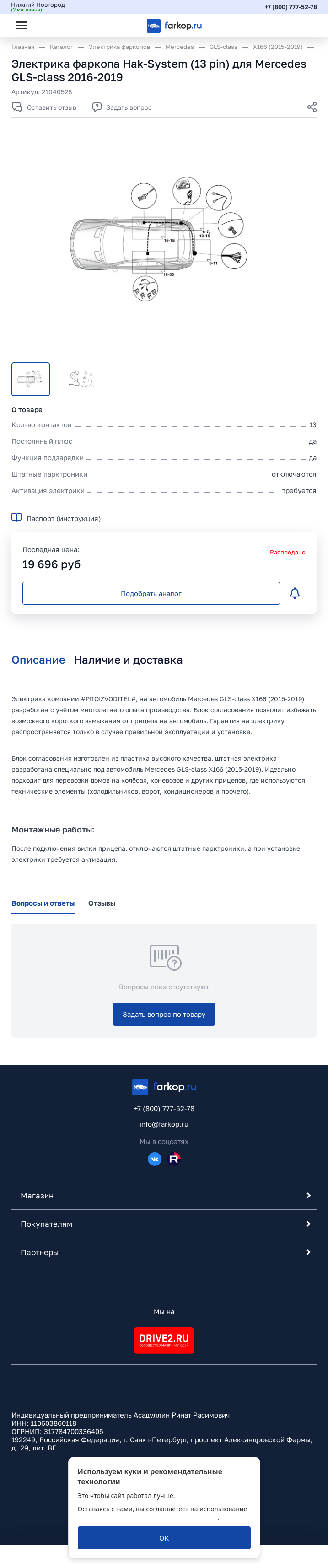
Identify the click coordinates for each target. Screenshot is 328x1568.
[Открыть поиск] (46, 25)
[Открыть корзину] (302, 25)
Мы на (164, 1311)
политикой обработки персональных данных (148, 1517)
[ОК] (164, 1537)
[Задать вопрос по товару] (164, 1014)
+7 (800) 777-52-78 (290, 7)
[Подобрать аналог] (151, 593)
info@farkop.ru (164, 1124)
